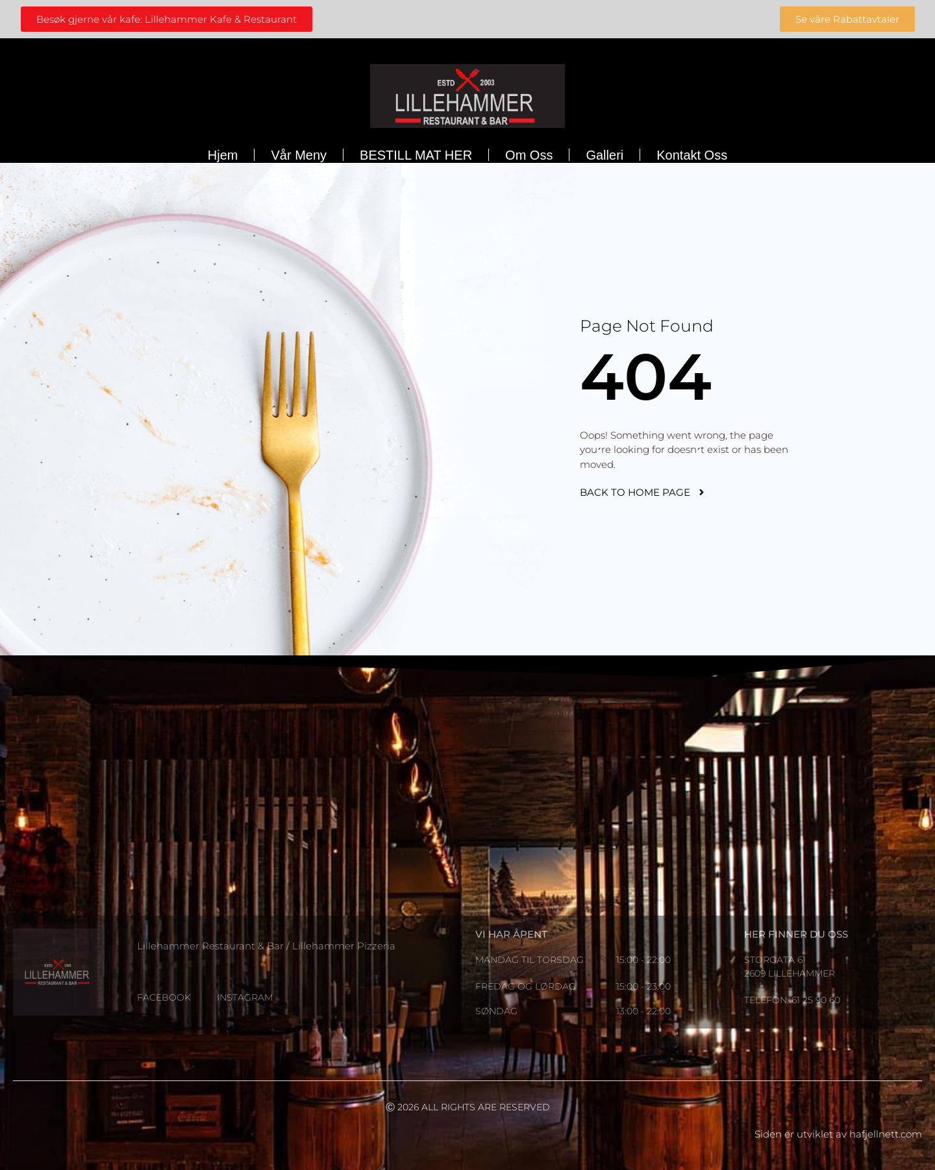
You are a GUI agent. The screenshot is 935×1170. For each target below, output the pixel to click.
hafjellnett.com (885, 1134)
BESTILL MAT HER (416, 155)
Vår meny (299, 155)
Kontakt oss (691, 155)
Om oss (529, 155)
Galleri (604, 155)
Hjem (223, 155)
